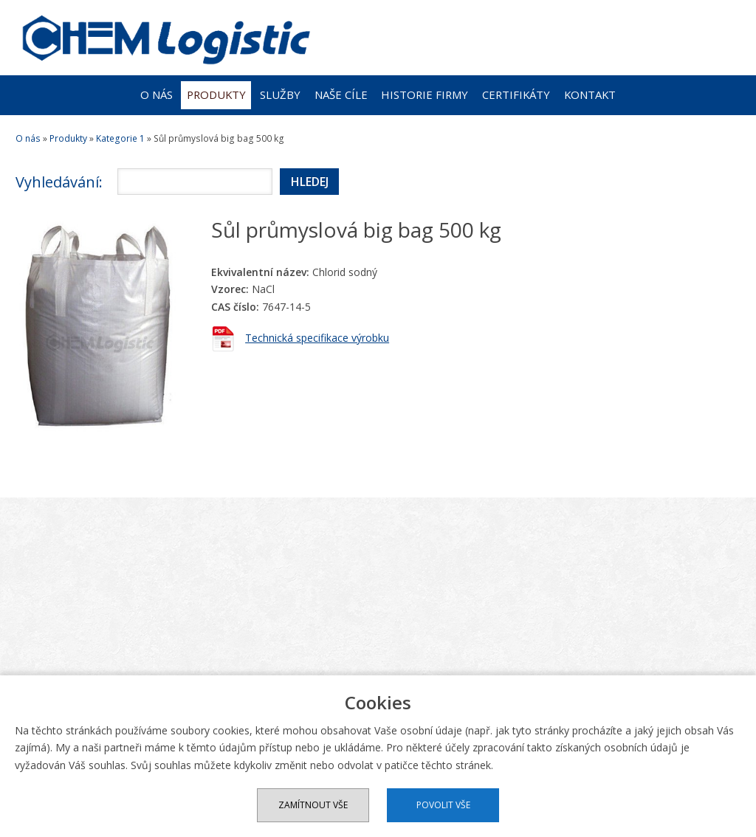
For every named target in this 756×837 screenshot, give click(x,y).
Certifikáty (516, 94)
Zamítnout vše (313, 805)
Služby (280, 94)
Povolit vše (443, 805)
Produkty (216, 94)
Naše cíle (341, 94)
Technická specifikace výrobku (317, 338)
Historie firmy (424, 94)
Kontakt (590, 94)
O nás (156, 94)
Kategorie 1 (120, 138)
